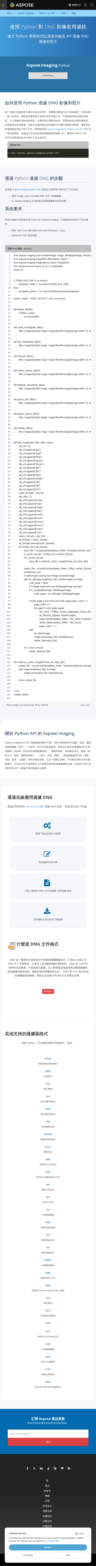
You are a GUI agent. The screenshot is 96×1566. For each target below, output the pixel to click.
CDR (47, 1344)
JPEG (48, 1109)
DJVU (48, 1147)
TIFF (48, 1235)
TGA (48, 1298)
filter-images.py (15, 705)
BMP (48, 1071)
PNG (47, 1222)
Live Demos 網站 (34, 806)
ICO (48, 1084)
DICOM (48, 1134)
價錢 (47, 1495)
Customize (28, 1555)
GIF (48, 1184)
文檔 (47, 1500)
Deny (68, 1555)
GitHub (44, 705)
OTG (47, 1369)
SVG (48, 1310)
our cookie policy (51, 1541)
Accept (48, 1547)
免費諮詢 (47, 1516)
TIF (48, 1247)
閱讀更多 (48, 991)
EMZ (48, 1172)
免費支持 (47, 1511)
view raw (85, 705)
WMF (48, 1273)
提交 (48, 1441)
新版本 (47, 1490)
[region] (48, 477)
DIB (48, 1121)
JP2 (48, 1197)
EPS (48, 1331)
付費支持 (47, 1521)
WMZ (48, 1285)
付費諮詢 (47, 1526)
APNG (48, 1058)
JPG (48, 1096)
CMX (48, 1356)
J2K (48, 1210)
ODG (48, 1382)
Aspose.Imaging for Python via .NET (65, 129)
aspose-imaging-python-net (27, 189)
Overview (48, 75)
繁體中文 (74, 4)
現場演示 (47, 1505)
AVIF (48, 1323)
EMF (48, 1159)
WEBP (48, 1260)
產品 (47, 1485)
